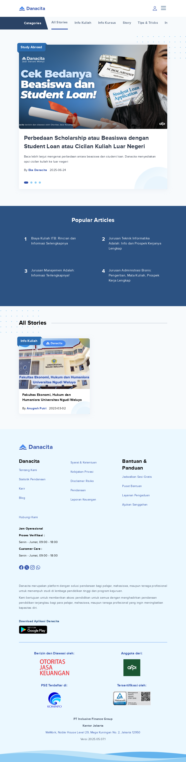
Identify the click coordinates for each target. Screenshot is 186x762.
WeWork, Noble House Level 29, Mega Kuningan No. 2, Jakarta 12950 (92, 732)
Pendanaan (78, 490)
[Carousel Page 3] (36, 182)
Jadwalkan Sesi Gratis (137, 477)
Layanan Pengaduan (136, 495)
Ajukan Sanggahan (135, 504)
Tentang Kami (28, 470)
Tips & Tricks (148, 23)
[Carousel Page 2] (31, 182)
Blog (22, 498)
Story (127, 23)
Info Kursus (107, 23)
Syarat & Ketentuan (84, 462)
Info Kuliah (83, 23)
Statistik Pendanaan (32, 479)
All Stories (59, 22)
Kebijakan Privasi (82, 472)
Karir (22, 488)
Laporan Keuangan (83, 499)
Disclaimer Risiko (82, 481)
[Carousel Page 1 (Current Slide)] (26, 182)
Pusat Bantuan (132, 486)
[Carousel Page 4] (40, 182)
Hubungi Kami (28, 517)
